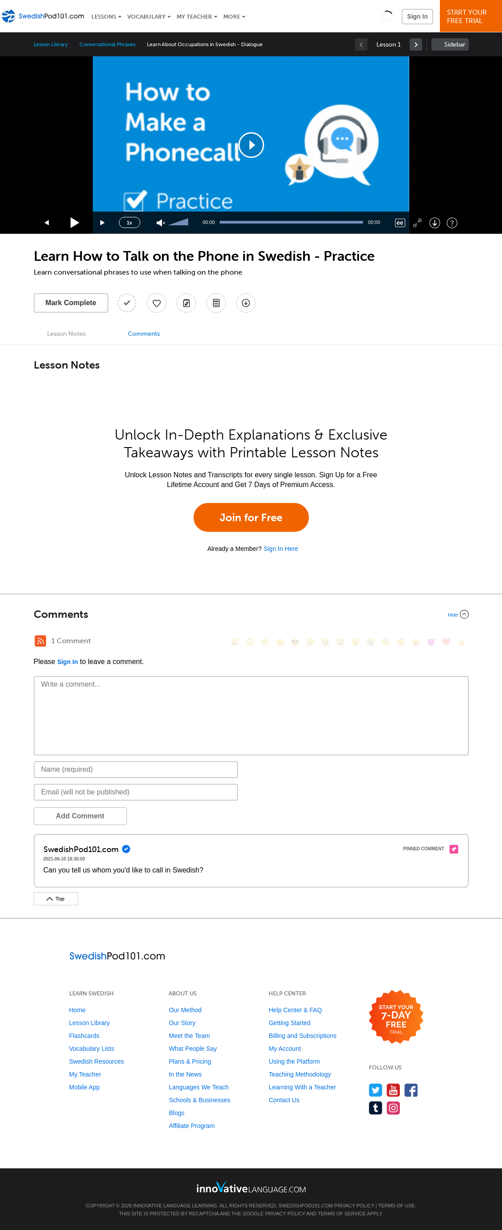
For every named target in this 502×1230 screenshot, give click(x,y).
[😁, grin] (265, 642)
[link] (416, 44)
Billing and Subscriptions (302, 1035)
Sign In (417, 16)
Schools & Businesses (199, 1100)
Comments (144, 334)
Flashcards (84, 1035)
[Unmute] (160, 222)
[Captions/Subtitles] (400, 222)
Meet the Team (189, 1035)
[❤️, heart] (446, 642)
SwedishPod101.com (306, 1205)
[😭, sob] (370, 642)
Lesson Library (51, 44)
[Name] (136, 769)
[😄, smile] (234, 642)
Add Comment (80, 816)
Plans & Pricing (190, 1061)
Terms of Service (342, 1213)
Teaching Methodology (300, 1074)
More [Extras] (231, 16)
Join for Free (251, 517)
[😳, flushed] (249, 642)
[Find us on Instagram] (393, 1108)
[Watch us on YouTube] (393, 1090)
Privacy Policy (354, 1205)
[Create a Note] (186, 303)
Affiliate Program (191, 1125)
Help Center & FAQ (295, 1010)
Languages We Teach (199, 1087)
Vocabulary (146, 16)
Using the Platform (294, 1061)
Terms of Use (396, 1205)
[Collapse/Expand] (251, 614)
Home (77, 1010)
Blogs (176, 1112)
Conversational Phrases (107, 44)
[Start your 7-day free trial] (396, 1017)
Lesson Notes (66, 334)
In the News (185, 1074)
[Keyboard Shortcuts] (452, 222)
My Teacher (194, 16)
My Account (284, 1048)
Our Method (185, 1010)
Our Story (182, 1022)
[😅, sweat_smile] (340, 642)
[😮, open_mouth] (415, 642)
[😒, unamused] (280, 642)
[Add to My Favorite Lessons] (156, 303)
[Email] (136, 792)
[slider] (179, 223)
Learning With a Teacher (302, 1087)
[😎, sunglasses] (295, 642)
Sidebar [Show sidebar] (454, 44)
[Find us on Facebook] (411, 1090)
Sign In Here (281, 548)
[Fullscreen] (417, 222)
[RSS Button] (40, 641)
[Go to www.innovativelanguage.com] (251, 1187)
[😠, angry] (310, 642)
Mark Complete (70, 303)
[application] (251, 145)
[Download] (434, 222)
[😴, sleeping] (400, 642)
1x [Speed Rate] (129, 222)
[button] (387, 16)
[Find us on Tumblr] (376, 1108)
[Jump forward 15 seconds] (103, 222)
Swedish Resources (96, 1061)
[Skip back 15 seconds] (47, 222)
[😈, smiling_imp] (431, 642)
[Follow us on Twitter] (376, 1090)
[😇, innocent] (385, 642)
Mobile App (84, 1087)
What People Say (193, 1048)
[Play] (75, 222)
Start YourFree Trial (472, 16)
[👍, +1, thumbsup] (461, 642)
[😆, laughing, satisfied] (325, 642)
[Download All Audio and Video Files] (246, 303)
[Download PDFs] (216, 303)
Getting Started (289, 1022)
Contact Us (284, 1100)
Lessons (103, 16)
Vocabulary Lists (92, 1048)
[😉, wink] (355, 642)
